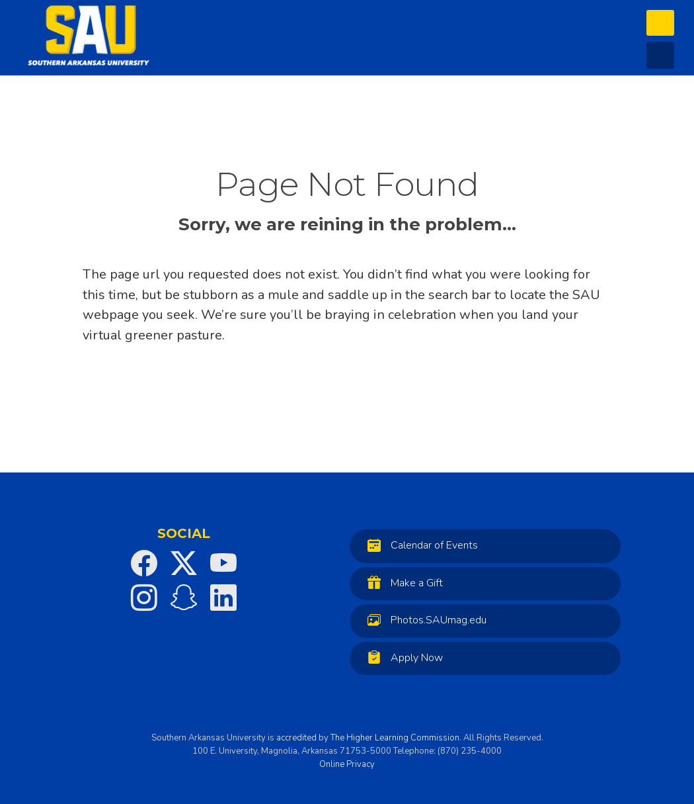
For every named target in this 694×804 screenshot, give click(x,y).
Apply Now (402, 657)
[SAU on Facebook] (144, 563)
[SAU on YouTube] (223, 563)
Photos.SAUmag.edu (423, 619)
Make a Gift (402, 582)
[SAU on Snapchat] (183, 597)
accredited (296, 738)
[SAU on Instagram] (144, 597)
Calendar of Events (419, 545)
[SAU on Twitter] (183, 563)
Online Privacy (347, 764)
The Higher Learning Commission (394, 738)
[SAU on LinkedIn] (223, 597)
